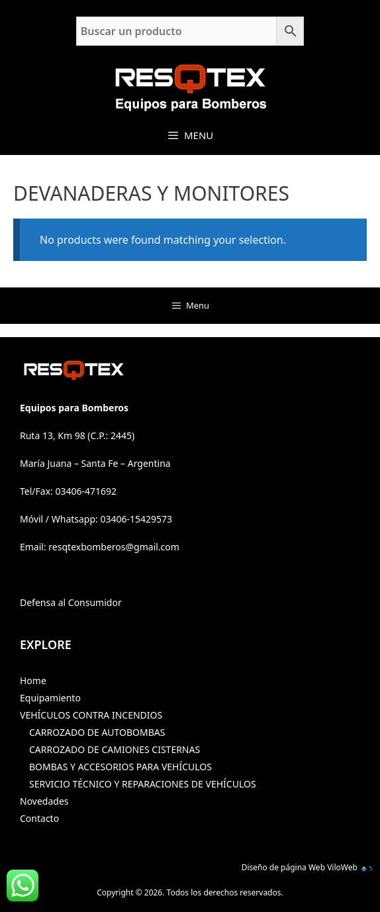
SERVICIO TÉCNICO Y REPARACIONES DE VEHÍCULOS (142, 784)
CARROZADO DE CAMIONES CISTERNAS (114, 749)
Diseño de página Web (283, 867)
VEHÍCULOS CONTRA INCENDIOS (91, 715)
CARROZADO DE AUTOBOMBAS (97, 732)
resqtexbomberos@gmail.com (113, 546)
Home (33, 680)
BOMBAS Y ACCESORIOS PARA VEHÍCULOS (120, 766)
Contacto (39, 818)
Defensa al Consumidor (71, 602)
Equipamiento (50, 697)
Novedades (44, 801)
